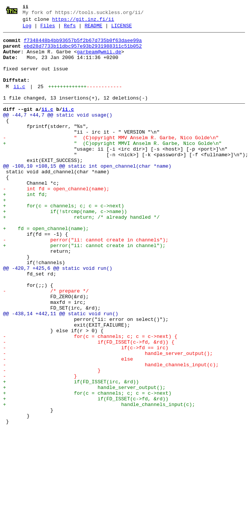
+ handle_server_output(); (84, 459)
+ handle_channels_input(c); (99, 479)
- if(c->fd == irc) (85, 411)
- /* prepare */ (46, 343)
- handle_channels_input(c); (110, 431)
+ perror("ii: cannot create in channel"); (84, 288)
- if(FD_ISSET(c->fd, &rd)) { (88, 404)
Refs (70, 29)
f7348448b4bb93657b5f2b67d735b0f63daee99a (83, 45)
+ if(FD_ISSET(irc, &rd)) (71, 452)
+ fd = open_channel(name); (46, 268)
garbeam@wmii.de (99, 58)
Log (27, 29)
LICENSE (121, 29)
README (93, 29)
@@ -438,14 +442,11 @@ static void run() (60, 370)
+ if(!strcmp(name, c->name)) (65, 247)
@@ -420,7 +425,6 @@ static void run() (57, 316)
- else (68, 425)
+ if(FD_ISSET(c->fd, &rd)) (85, 472)
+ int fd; (25, 227)
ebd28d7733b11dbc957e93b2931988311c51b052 (83, 51)
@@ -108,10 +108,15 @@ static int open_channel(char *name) (87, 193)
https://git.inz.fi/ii (83, 21)
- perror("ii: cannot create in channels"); (85, 282)
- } (51, 438)
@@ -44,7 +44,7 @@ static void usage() (57, 132)
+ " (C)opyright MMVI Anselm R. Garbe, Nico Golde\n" (112, 166)
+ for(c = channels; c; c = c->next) (63, 241)
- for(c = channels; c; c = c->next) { (90, 397)
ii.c (19, 100)
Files (47, 29)
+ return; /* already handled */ (81, 254)
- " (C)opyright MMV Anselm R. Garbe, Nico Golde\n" (110, 159)
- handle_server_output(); (108, 418)
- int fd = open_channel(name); (56, 220)
